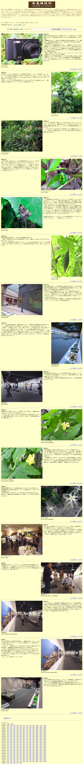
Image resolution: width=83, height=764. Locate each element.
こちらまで (16, 24)
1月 (8, 725)
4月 (17, 725)
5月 (21, 725)
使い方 (74, 29)
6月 (24, 725)
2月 (11, 725)
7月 (27, 725)
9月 (33, 725)
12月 (12, 724)
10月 (37, 725)
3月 (14, 725)
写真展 (63, 603)
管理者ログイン (7, 718)
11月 (8, 724)
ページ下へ (79, 69)
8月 (30, 725)
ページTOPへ (73, 69)
